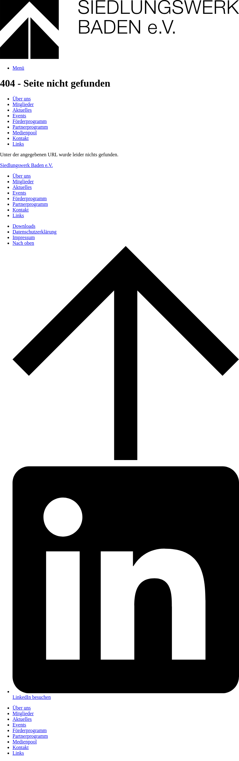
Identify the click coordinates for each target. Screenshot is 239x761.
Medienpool (25, 132)
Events (19, 115)
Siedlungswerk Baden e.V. (26, 165)
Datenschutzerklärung (34, 231)
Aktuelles (22, 110)
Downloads (24, 226)
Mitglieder (23, 104)
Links (18, 144)
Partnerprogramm (30, 127)
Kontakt (21, 138)
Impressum (24, 237)
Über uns (22, 98)
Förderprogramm (30, 121)
